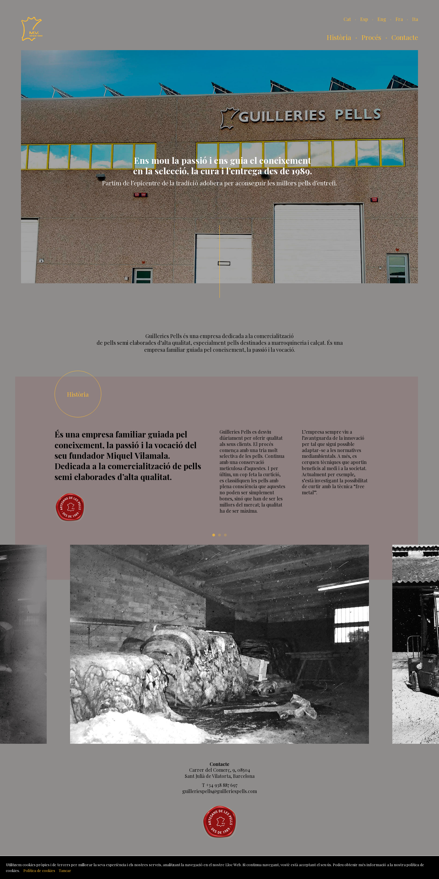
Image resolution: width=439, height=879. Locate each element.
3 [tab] (225, 534)
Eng (381, 19)
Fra (399, 19)
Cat (347, 19)
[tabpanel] (219, 644)
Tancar (65, 870)
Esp (364, 19)
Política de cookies (39, 870)
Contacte (404, 37)
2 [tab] (219, 534)
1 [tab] (214, 534)
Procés (371, 37)
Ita (415, 19)
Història (339, 37)
